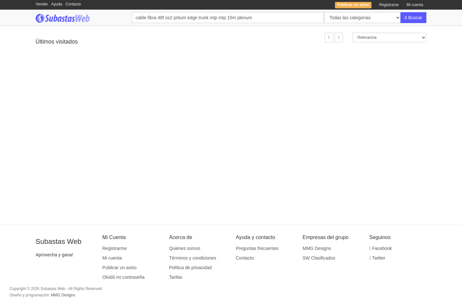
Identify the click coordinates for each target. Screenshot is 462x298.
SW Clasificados (319, 258)
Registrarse (389, 5)
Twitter (377, 258)
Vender (42, 4)
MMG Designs (317, 248)
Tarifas (175, 277)
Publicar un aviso (119, 267)
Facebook (380, 248)
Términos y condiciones (192, 258)
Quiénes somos (184, 248)
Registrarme (114, 248)
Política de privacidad (190, 267)
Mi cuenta (414, 5)
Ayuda (56, 4)
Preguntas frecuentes (257, 248)
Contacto (73, 4)
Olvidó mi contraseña (123, 277)
